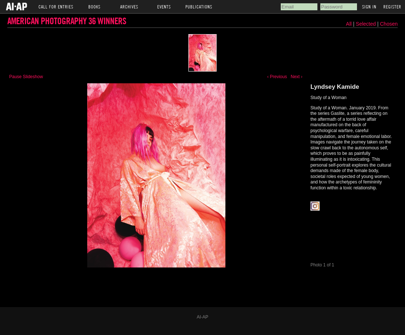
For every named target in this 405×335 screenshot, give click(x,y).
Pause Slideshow (26, 76)
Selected (366, 24)
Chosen (389, 24)
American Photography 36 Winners (66, 20)
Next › (296, 76)
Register (392, 7)
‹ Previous (277, 76)
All (349, 24)
